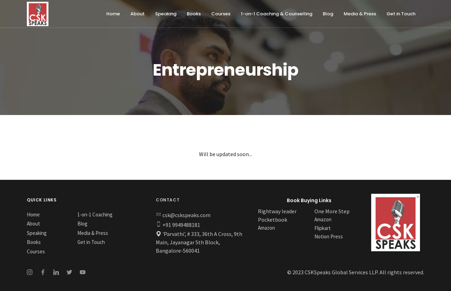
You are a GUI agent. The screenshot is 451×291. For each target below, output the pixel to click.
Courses (220, 13)
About (137, 13)
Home (113, 13)
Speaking (165, 13)
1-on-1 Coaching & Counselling (276, 13)
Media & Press (360, 13)
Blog (328, 13)
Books (194, 13)
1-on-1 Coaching (95, 214)
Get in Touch (401, 13)
